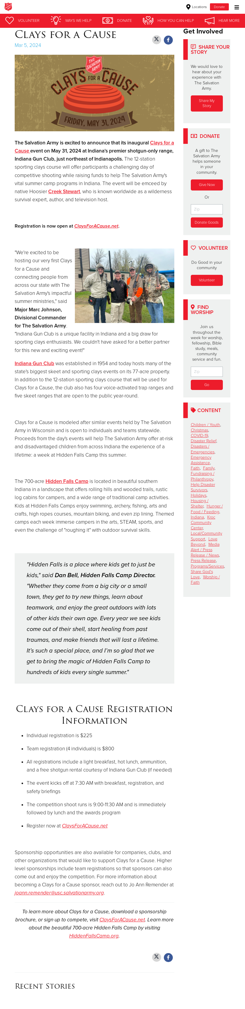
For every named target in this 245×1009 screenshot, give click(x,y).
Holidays (198, 495)
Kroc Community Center (203, 523)
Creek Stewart (64, 191)
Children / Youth (205, 424)
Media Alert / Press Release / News (205, 550)
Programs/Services (207, 566)
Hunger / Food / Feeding (207, 509)
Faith (195, 468)
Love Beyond (204, 541)
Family (208, 468)
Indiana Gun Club (34, 363)
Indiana (197, 517)
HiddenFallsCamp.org (94, 936)
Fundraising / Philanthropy (202, 476)
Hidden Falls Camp (67, 481)
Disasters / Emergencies (202, 449)
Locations (196, 6)
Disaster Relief (203, 440)
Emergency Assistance (201, 460)
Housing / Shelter (199, 503)
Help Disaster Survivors (203, 487)
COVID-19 (199, 435)
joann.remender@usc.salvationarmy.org (59, 893)
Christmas (199, 430)
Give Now (207, 184)
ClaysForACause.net (96, 226)
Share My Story (206, 103)
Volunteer (207, 280)
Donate (219, 7)
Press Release (203, 560)
